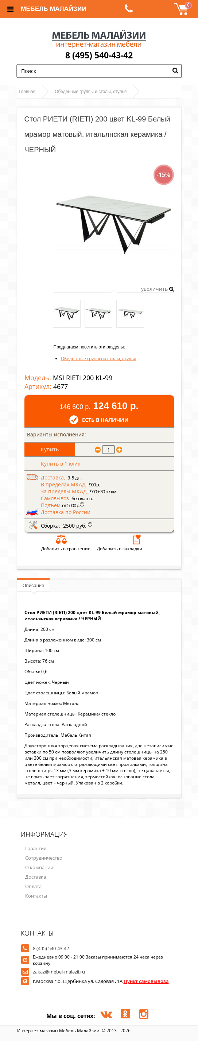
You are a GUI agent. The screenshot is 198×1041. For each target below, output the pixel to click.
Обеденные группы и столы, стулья (91, 91)
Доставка (35, 877)
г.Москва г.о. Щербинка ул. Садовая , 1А (101, 981)
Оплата (33, 886)
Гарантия (35, 848)
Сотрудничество (43, 858)
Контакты (36, 895)
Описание (33, 585)
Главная (27, 91)
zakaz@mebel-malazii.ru (59, 971)
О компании (39, 867)
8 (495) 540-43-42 (99, 55)
